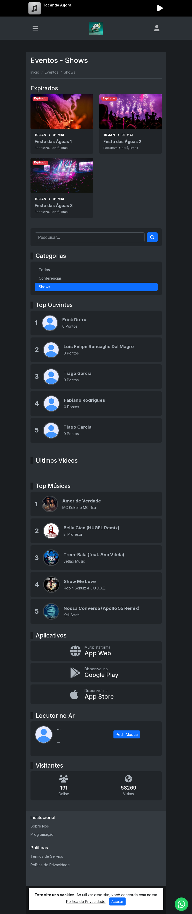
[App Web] (96, 651)
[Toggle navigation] (35, 28)
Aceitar (117, 901)
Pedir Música (127, 734)
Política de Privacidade (50, 865)
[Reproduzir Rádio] (160, 8)
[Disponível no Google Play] (96, 672)
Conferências (50, 278)
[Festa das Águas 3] (61, 188)
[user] (157, 28)
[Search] (152, 237)
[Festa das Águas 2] (130, 124)
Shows (44, 287)
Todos (44, 269)
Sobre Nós (39, 826)
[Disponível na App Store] (96, 694)
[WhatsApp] (181, 904)
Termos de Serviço (46, 856)
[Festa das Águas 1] (61, 124)
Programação (41, 834)
